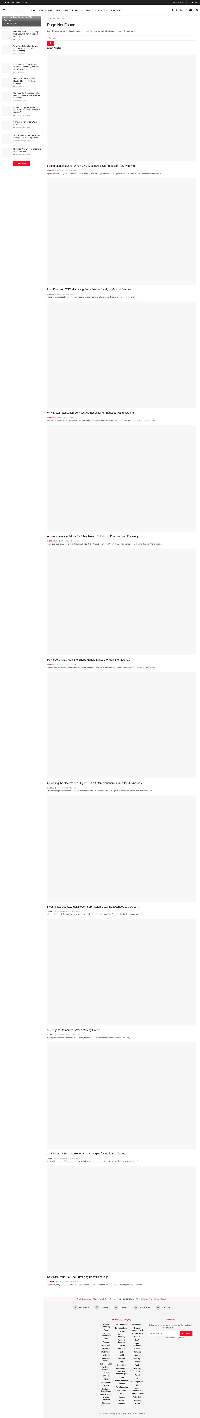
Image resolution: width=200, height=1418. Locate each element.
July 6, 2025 (60, 294)
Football (121, 1349)
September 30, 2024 (63, 911)
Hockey (121, 1358)
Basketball (105, 1349)
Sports (137, 1355)
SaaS (50, 10)
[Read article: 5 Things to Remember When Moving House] (121, 972)
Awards (106, 1342)
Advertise (6, 2)
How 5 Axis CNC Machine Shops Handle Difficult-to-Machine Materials (26, 81)
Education (106, 1403)
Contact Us (141, 1414)
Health (121, 1355)
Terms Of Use (132, 1414)
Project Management (137, 1329)
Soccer (137, 1349)
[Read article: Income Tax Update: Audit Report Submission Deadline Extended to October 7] (121, 848)
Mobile (121, 1394)
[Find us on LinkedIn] (181, 10)
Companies (106, 1382)
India (122, 1362)
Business (106, 1355)
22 (76, 664)
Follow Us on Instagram (122, 1299)
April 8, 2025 (64, 541)
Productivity (137, 1325)
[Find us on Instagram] (186, 10)
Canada (106, 1373)
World (137, 1404)
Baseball (106, 1345)
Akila (51, 788)
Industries (121, 1365)
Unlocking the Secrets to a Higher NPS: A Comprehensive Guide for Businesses (26, 95)
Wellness (137, 1400)
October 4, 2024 (61, 788)
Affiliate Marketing (106, 1326)
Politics (121, 1404)
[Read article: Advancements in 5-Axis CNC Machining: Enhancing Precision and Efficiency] (121, 478)
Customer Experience (106, 1390)
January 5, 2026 (61, 170)
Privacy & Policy (15, 2)
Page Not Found (58, 18)
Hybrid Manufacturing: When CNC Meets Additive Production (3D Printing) (19, 17)
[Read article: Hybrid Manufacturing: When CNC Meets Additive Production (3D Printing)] (121, 108)
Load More (21, 164)
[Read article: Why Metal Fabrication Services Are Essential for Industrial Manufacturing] (121, 355)
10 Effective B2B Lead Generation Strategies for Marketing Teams (86, 1153)
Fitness (121, 1345)
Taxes (137, 1362)
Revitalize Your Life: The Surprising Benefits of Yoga (77, 1277)
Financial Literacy (122, 1336)
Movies (122, 1397)
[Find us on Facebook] (172, 10)
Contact (25, 2)
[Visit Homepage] (17, 10)
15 (78, 911)
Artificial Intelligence (106, 1334)
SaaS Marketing (137, 1344)
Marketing (121, 1390)
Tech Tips (137, 1368)
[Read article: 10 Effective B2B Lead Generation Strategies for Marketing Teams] (121, 1095)
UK (137, 1378)
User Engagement (137, 1389)
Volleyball (137, 1397)
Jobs (122, 1377)
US (137, 1385)
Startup (137, 1358)
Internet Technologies (121, 1373)
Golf (121, 1352)
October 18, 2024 (62, 664)
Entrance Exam (121, 1328)
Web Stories (116, 10)
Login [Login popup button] (194, 2)
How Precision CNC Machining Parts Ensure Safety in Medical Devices (25, 34)
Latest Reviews (121, 1380)
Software (137, 1352)
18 (76, 541)
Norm (51, 170)
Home (33, 10)
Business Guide (106, 1359)
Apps (106, 1330)
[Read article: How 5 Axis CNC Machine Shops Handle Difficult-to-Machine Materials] (121, 602)
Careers (106, 1376)
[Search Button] (197, 10)
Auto (106, 1339)
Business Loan (106, 1364)
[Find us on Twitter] (177, 10)
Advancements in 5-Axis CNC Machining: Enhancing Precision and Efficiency (26, 66)
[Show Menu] (4, 10)
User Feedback (137, 1394)
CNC (106, 1379)
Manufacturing (121, 1387)
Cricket (106, 1386)
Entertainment (72, 10)
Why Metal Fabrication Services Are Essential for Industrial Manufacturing (26, 48)
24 (72, 294)
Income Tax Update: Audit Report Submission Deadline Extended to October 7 (26, 109)
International (121, 1368)
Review (101, 10)
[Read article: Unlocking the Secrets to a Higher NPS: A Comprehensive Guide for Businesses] (121, 725)
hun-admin (53, 541)
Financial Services (122, 1341)
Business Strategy (106, 1368)
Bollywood (105, 1352)
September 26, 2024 (63, 1035)
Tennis (137, 1372)
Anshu (51, 1282)
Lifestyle (89, 10)
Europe (121, 1331)
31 (78, 1158)
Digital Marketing (106, 1399)
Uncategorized (137, 1382)
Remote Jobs (137, 1333)
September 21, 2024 (64, 1282)
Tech (58, 10)
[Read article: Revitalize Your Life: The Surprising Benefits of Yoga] (121, 1219)
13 (78, 1282)
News (41, 10)
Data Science (105, 1394)
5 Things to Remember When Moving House (73, 1030)
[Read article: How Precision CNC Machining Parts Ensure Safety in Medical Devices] (121, 231)
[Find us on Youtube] (190, 10)
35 (72, 417)
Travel (137, 1375)
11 (75, 788)
